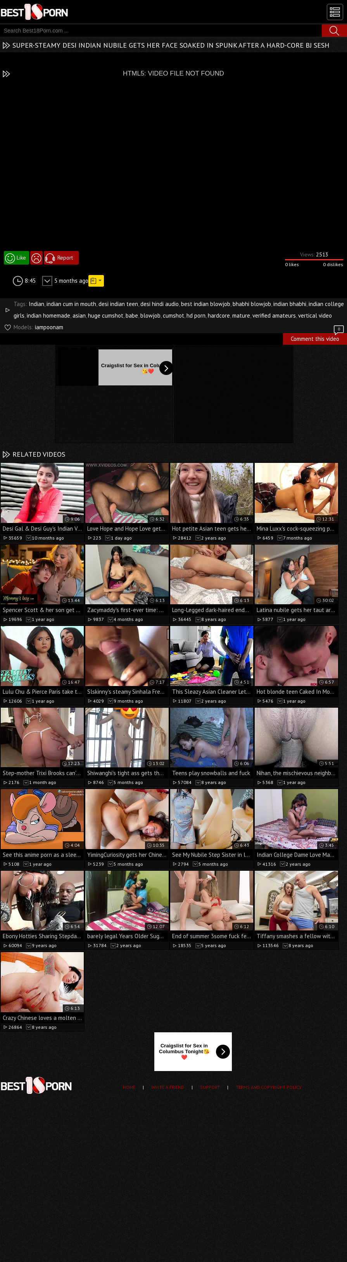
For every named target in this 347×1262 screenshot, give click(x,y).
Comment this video (318, 337)
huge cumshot (105, 315)
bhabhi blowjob (252, 304)
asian (79, 315)
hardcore (219, 315)
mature (241, 315)
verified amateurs (274, 315)
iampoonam (49, 327)
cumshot (173, 315)
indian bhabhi (289, 304)
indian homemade (48, 315)
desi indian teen (118, 304)
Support (210, 1087)
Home (129, 1087)
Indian (36, 304)
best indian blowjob (205, 304)
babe (132, 315)
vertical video (315, 315)
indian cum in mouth (71, 304)
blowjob (150, 315)
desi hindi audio (159, 304)
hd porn (195, 315)
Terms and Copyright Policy (269, 1087)
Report (65, 257)
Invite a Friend (167, 1087)
